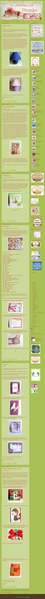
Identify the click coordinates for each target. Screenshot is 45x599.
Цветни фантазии (13, 284)
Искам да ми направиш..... (38, 159)
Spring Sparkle (34, 116)
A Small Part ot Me (9, 288)
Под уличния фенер (8, 106)
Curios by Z (34, 152)
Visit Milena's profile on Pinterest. (37, 333)
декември (34, 292)
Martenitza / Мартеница (38, 154)
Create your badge (33, 330)
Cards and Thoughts (35, 115)
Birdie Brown (17, 482)
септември (34, 296)
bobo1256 (4, 281)
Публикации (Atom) (9, 592)
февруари (34, 315)
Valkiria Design (13, 291)
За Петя (5, 364)
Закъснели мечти (8, 277)
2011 (33, 320)
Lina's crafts (7, 283)
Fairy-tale (7, 256)
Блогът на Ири (7, 272)
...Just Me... (9, 268)
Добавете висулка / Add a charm (12, 468)
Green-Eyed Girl (35, 135)
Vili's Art (6, 266)
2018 (33, 283)
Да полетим (37, 99)
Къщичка (8, 257)
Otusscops (10, 255)
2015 (33, 288)
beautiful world (34, 86)
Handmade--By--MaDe (36, 146)
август (34, 298)
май (33, 302)
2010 (33, 322)
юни (33, 301)
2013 (33, 291)
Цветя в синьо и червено (38, 71)
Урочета (13, 20)
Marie (10, 287)
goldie (7, 267)
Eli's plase (7, 269)
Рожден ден (37, 118)
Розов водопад (38, 104)
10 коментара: (14, 101)
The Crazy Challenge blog (19, 183)
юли (33, 299)
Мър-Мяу (9, 94)
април (34, 304)
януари (34, 317)
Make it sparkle (38, 141)
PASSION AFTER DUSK (36, 123)
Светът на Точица (10, 286)
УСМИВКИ (7, 289)
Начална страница (6, 20)
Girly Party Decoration (38, 165)
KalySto (7, 263)
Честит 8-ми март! (39, 81)
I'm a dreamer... (34, 69)
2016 (33, 286)
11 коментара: (14, 586)
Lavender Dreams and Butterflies (11, 278)
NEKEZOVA (8, 262)
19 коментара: (14, 463)
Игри (17, 20)
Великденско (6, 175)
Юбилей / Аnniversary (38, 88)
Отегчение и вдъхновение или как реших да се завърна (39, 111)
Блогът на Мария (8, 258)
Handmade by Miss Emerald (13, 259)
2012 (33, 319)
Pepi (11, 294)
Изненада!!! (6, 226)
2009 (33, 323)
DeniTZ (7, 274)
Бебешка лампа (7, 25)
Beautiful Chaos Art (35, 104)
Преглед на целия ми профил (39, 340)
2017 (33, 285)
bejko (11, 285)
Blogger (28, 597)
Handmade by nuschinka (11, 260)
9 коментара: (14, 170)
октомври (34, 295)
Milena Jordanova (33, 327)
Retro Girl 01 (16, 486)
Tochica (6, 264)
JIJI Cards (10, 265)
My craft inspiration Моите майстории (12, 279)
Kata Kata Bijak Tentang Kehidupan (38, 125)
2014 (33, 289)
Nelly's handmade (8, 261)
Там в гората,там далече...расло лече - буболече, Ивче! (14, 275)
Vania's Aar (7, 273)
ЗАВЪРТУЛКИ (8, 276)
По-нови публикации (6, 590)
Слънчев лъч (7, 290)
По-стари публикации (24, 590)
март (34, 314)
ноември (34, 293)
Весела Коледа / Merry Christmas (39, 94)
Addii (6, 271)
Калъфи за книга (38, 130)
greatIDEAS (34, 129)
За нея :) (37, 147)
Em (37, 337)
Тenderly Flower (8, 280)
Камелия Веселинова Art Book (13, 282)
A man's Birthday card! (39, 76)
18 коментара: (14, 359)
